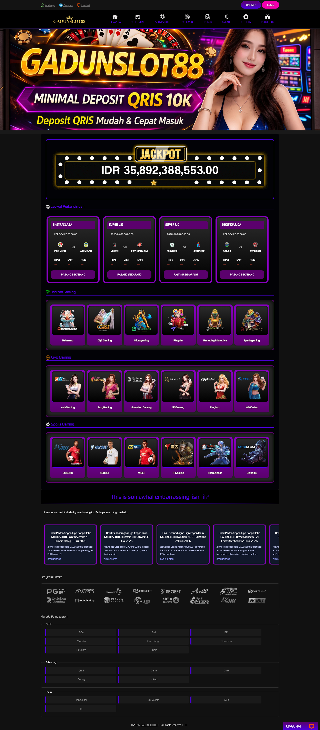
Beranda (115, 18)
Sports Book (162, 18)
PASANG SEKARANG (73, 274)
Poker (208, 18)
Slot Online (138, 18)
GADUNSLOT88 (149, 725)
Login (270, 5)
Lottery (246, 18)
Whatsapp (48, 5)
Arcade (226, 18)
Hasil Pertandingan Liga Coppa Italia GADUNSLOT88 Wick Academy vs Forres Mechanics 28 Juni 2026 (239, 537)
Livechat (83, 5)
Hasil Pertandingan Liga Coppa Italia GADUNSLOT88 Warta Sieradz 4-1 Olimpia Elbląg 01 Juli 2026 (70, 537)
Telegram (66, 5)
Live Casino (187, 18)
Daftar (251, 5)
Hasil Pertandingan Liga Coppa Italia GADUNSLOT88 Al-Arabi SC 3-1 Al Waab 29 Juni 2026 (183, 537)
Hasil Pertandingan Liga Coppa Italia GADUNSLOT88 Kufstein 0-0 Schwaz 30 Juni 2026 (126, 537)
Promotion (267, 18)
